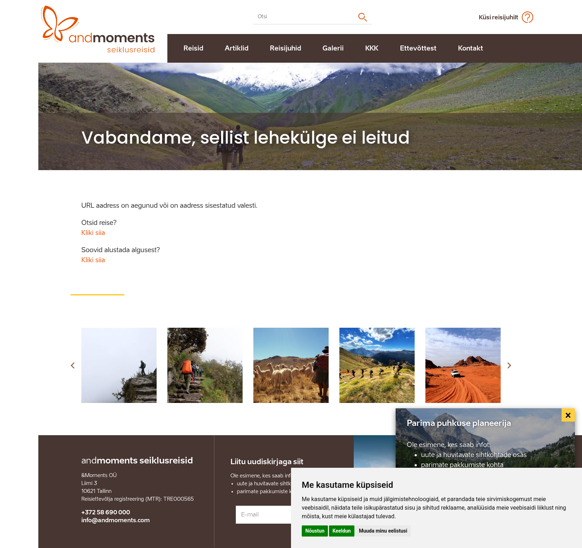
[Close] (568, 415)
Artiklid (236, 48)
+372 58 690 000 (105, 512)
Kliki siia (93, 233)
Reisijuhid (285, 48)
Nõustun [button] (314, 531)
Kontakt (470, 48)
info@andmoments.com (115, 520)
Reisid (193, 48)
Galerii (333, 48)
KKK (371, 48)
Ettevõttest (418, 48)
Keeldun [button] (342, 531)
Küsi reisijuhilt (498, 17)
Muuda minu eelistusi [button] (383, 531)
